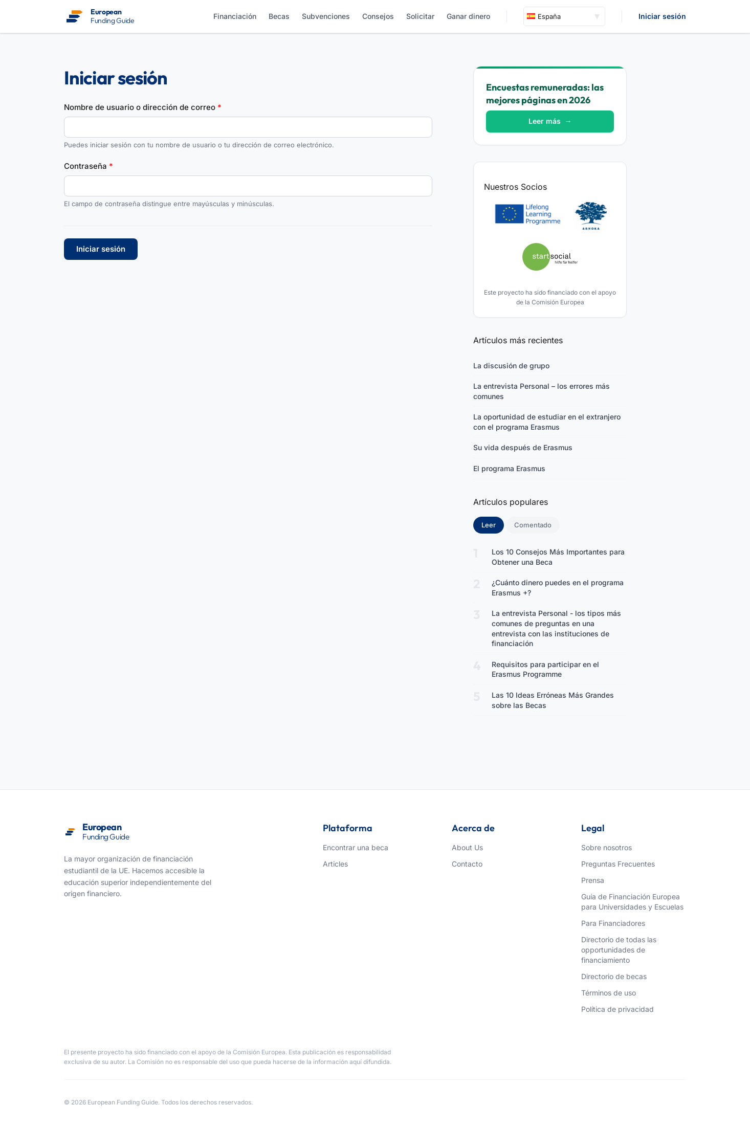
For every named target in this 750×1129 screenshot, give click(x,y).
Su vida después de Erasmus (522, 447)
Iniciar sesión (662, 16)
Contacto (467, 863)
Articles (335, 863)
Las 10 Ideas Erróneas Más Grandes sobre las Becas (553, 700)
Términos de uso (608, 992)
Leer (492, 524)
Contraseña (88, 166)
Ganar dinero (468, 16)
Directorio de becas (614, 976)
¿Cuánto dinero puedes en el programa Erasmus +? (558, 587)
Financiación (234, 16)
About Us (467, 847)
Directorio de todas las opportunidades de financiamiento (618, 949)
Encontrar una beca (355, 847)
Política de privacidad (617, 1009)
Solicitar (420, 16)
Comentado (533, 525)
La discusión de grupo (511, 365)
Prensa (592, 880)
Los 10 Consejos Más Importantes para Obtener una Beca (558, 556)
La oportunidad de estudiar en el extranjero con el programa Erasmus (547, 421)
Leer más (550, 121)
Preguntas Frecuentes (618, 863)
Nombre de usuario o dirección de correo (143, 107)
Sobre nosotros (606, 847)
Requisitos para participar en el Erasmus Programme (545, 669)
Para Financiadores (613, 923)
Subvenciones (326, 16)
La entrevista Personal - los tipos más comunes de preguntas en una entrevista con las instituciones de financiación (556, 628)
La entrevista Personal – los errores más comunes (541, 391)
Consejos (378, 16)
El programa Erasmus (509, 468)
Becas (279, 16)
